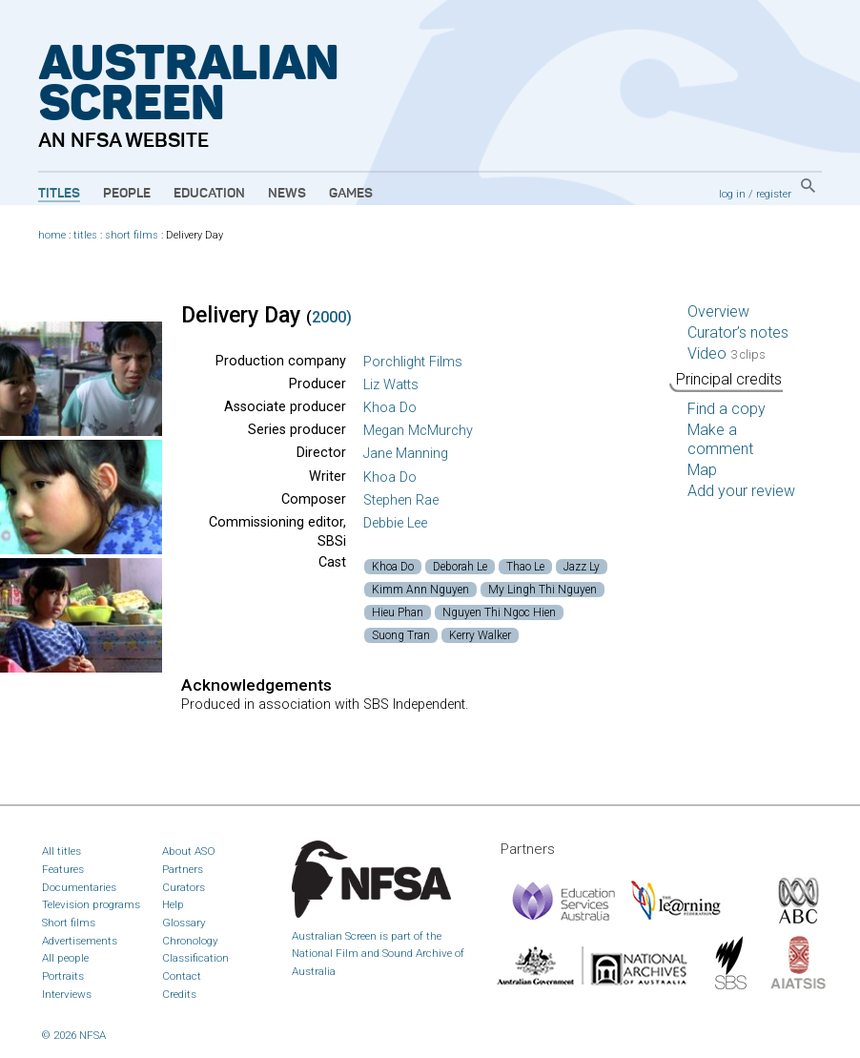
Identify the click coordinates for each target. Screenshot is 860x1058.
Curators (183, 887)
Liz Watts (391, 385)
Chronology (190, 940)
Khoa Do (390, 408)
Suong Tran (401, 635)
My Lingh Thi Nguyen (542, 589)
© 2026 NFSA (74, 1035)
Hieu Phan (397, 612)
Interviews (67, 994)
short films (131, 235)
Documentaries (79, 887)
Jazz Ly (581, 566)
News (287, 193)
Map (702, 470)
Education (209, 193)
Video (726, 353)
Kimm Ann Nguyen (420, 589)
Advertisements (79, 940)
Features (63, 869)
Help (173, 904)
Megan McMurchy (418, 431)
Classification (195, 958)
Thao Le (525, 566)
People (127, 193)
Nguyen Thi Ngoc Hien (499, 612)
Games (351, 193)
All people (65, 958)
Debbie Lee (395, 523)
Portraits (63, 976)
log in (732, 193)
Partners (182, 869)
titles (85, 235)
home (52, 235)
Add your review (741, 491)
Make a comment (720, 439)
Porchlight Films (412, 362)
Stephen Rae (401, 500)
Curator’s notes (737, 332)
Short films (68, 922)
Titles (59, 193)
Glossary (184, 922)
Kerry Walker (480, 635)
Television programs (91, 904)
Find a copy (726, 409)
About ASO (188, 851)
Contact (181, 976)
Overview (718, 311)
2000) (332, 317)
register (773, 193)
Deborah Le (460, 566)
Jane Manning (405, 454)
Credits (179, 994)
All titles (61, 851)
